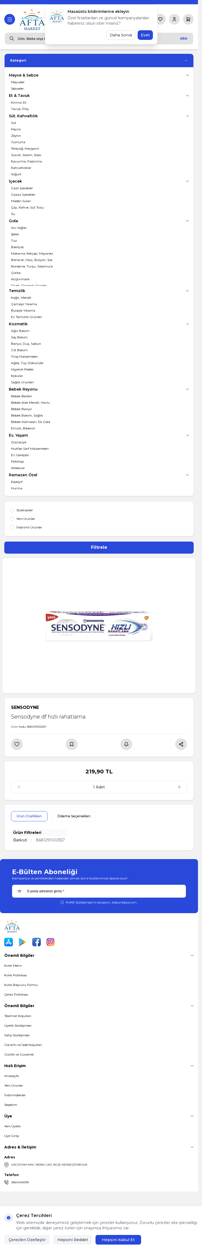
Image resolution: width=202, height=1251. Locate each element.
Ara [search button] (183, 38)
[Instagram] (50, 942)
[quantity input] (99, 787)
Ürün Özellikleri (29, 816)
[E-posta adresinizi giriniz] (99, 891)
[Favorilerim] (160, 19)
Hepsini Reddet (72, 1239)
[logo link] (32, 19)
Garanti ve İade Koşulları (23, 1045)
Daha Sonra (121, 35)
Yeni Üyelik (12, 1126)
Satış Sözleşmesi (17, 1035)
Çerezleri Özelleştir (27, 1239)
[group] (99, 625)
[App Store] (8, 942)
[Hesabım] (174, 19)
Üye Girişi (11, 1136)
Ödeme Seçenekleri (73, 816)
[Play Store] (22, 942)
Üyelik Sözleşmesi (17, 1025)
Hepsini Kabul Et (118, 1239)
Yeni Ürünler (13, 1085)
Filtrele (99, 547)
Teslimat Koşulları (17, 1016)
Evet (145, 35)
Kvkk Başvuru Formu (21, 985)
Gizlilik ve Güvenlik (19, 1054)
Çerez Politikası (16, 994)
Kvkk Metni (13, 965)
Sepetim (10, 1105)
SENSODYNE (25, 707)
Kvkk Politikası (15, 975)
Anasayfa (11, 1076)
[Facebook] (36, 942)
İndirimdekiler (15, 1095)
